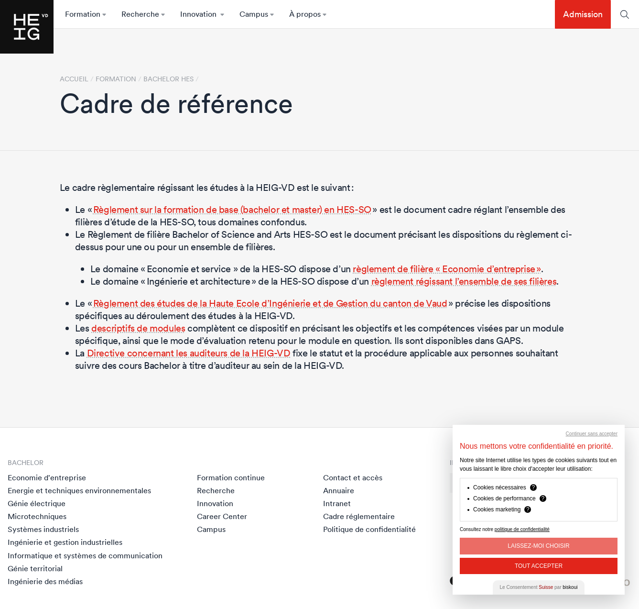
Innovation (215, 503)
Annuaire (338, 490)
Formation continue (231, 477)
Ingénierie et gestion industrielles (65, 542)
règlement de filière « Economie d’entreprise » (447, 269)
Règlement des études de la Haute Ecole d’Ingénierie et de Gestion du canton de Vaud (270, 303)
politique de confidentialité (522, 529)
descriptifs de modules (138, 328)
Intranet (337, 503)
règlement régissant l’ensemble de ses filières (464, 281)
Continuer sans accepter (591, 433)
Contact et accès (352, 477)
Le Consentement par (539, 587)
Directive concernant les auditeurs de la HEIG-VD (189, 353)
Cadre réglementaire (359, 516)
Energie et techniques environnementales (79, 490)
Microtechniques (37, 516)
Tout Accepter (539, 566)
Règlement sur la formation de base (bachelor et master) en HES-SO (232, 209)
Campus (211, 529)
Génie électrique (36, 503)
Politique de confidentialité (369, 529)
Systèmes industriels (43, 529)
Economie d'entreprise (47, 477)
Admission (583, 14)
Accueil (74, 79)
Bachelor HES (168, 79)
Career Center (222, 516)
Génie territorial (35, 568)
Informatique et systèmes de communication (85, 555)
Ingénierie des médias (45, 581)
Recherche (216, 490)
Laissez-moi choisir (538, 546)
